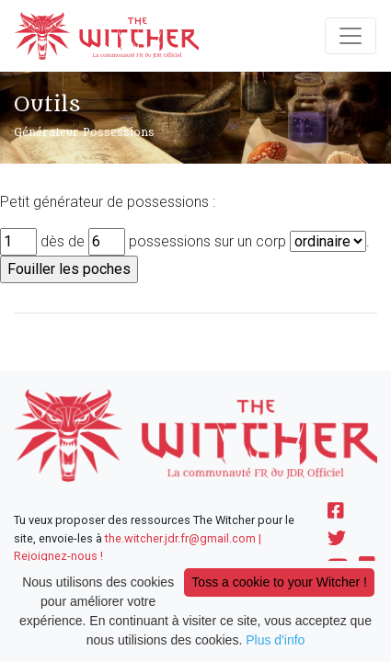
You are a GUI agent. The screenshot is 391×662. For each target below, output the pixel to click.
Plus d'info (275, 640)
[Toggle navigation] (350, 35)
